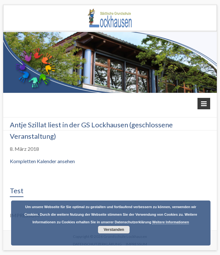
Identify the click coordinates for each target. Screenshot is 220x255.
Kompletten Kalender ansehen (42, 161)
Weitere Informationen (170, 222)
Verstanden (114, 229)
